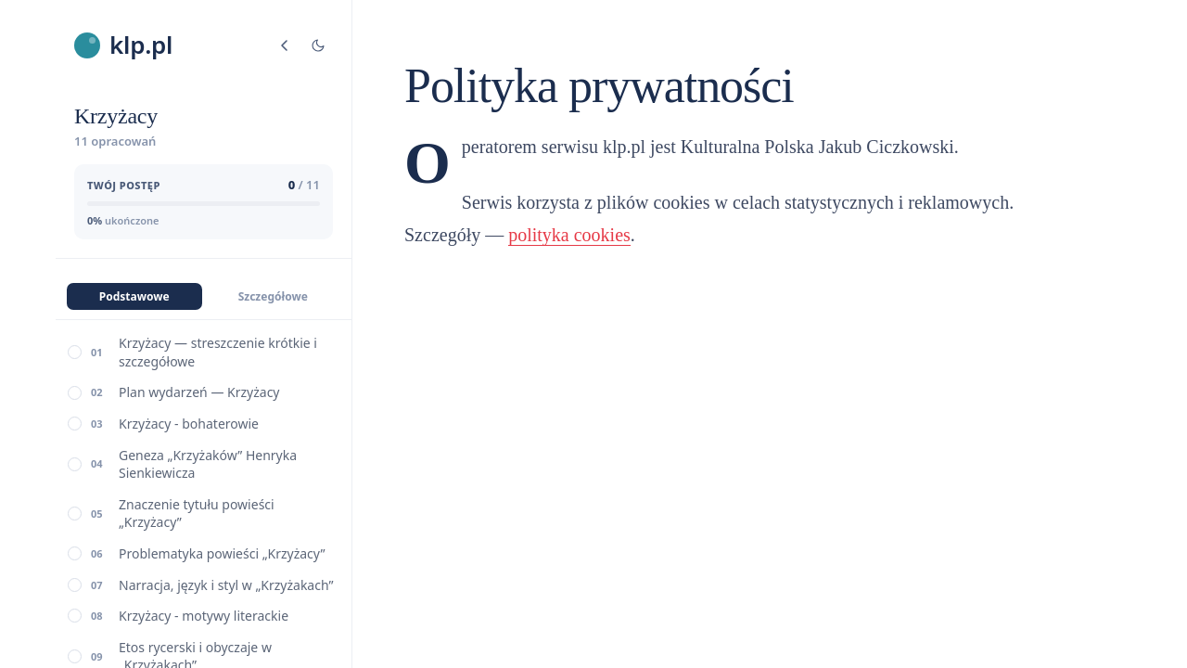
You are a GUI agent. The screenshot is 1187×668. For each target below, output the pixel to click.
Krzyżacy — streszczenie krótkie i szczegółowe (218, 352)
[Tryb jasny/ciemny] (318, 45)
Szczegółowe (273, 296)
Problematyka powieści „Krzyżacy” (222, 553)
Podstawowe (134, 296)
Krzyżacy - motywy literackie (203, 615)
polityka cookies (569, 235)
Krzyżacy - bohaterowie (189, 423)
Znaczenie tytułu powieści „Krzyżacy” (196, 513)
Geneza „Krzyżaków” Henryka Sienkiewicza (208, 464)
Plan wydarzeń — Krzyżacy (199, 392)
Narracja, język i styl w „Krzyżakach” (226, 585)
